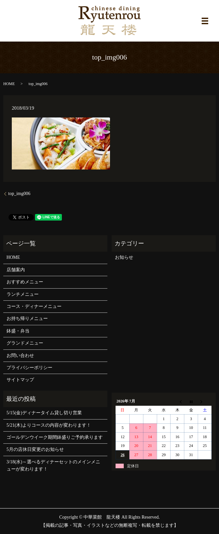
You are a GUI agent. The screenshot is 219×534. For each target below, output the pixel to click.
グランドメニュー (25, 343)
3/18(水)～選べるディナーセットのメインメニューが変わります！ (53, 465)
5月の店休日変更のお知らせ (35, 449)
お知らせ (124, 257)
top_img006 (19, 193)
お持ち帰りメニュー (27, 318)
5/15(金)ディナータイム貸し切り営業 (44, 412)
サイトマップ (20, 379)
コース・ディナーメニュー (34, 306)
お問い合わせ (20, 355)
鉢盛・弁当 (18, 331)
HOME (9, 83)
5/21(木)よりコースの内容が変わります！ (49, 425)
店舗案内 (16, 269)
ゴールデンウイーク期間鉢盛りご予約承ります (55, 437)
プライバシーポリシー (29, 367)
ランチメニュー (23, 294)
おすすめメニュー (25, 281)
